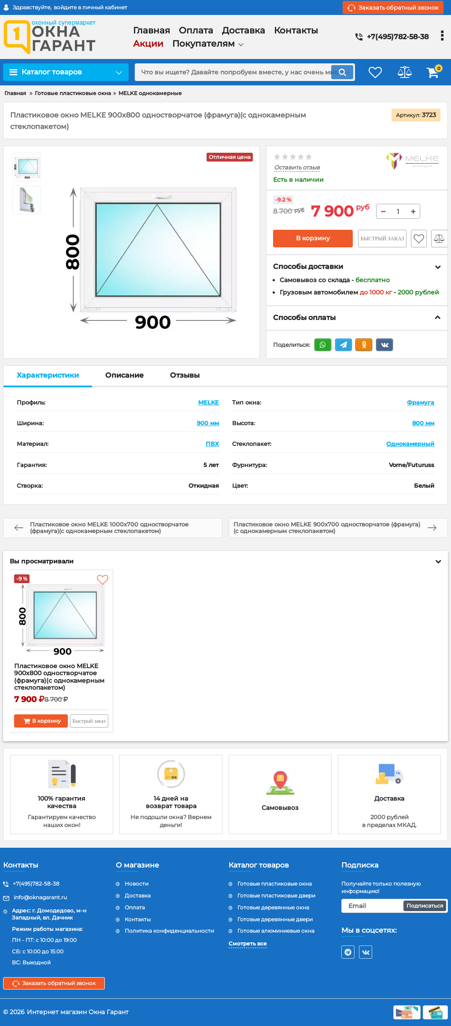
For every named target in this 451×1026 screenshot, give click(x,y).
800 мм (423, 423)
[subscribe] (394, 906)
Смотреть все (248, 943)
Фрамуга (420, 402)
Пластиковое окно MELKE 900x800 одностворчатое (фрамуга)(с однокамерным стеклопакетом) (60, 677)
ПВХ (212, 444)
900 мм (208, 423)
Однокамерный (410, 444)
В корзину (313, 239)
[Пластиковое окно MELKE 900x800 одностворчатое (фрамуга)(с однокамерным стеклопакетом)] (61, 618)
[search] (242, 72)
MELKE (208, 402)
